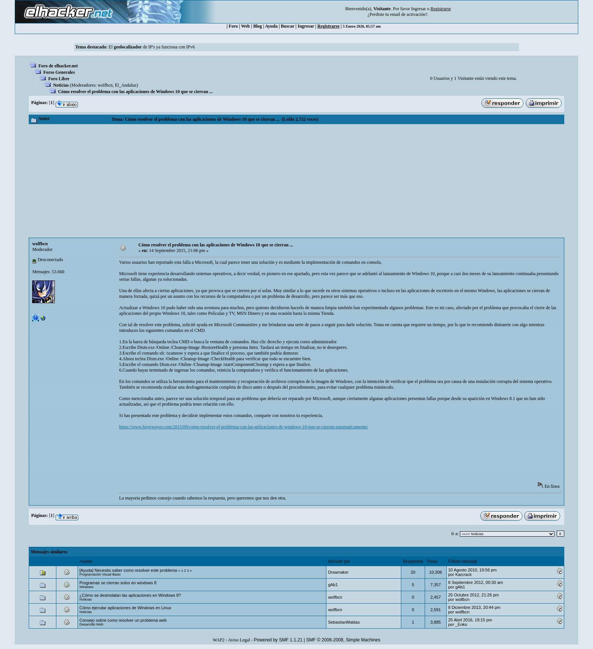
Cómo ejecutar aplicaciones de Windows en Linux (125, 607)
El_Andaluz (126, 85)
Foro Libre (58, 78)
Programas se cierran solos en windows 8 (118, 583)
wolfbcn (105, 85)
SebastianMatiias (344, 622)
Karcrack (463, 574)
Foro (233, 26)
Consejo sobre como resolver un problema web (123, 620)
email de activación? (408, 14)
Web (245, 26)
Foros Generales (59, 72)
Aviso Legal (239, 640)
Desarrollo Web (91, 624)
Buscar (288, 26)
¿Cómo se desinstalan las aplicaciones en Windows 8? (130, 595)
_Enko (461, 624)
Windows (86, 587)
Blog (257, 26)
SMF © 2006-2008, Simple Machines (343, 640)
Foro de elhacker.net (58, 65)
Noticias (60, 85)
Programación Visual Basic (100, 574)
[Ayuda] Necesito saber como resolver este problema (128, 570)
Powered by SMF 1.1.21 (278, 640)
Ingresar (418, 8)
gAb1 (333, 584)
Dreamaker (338, 572)
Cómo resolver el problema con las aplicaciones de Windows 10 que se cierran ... (135, 91)
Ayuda (271, 26)
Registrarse (328, 26)
